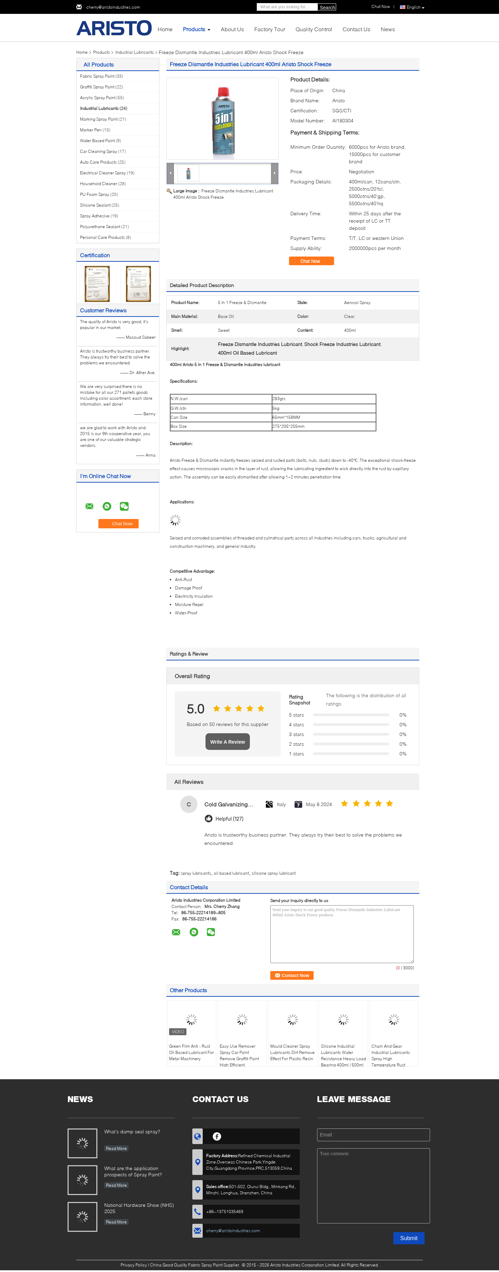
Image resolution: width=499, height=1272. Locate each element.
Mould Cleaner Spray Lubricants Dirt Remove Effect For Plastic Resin (292, 1052)
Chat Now (315, 261)
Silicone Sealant (95, 205)
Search (327, 7)
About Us (232, 29)
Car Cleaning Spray (98, 151)
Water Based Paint (97, 140)
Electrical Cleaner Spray (103, 172)
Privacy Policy (134, 1264)
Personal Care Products (102, 237)
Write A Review (227, 742)
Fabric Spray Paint (97, 76)
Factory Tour (269, 29)
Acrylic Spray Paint (97, 97)
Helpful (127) (230, 819)
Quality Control (314, 29)
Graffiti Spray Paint (97, 86)
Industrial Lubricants (134, 52)
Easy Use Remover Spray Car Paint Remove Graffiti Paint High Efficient (239, 1055)
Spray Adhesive (95, 215)
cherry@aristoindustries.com (113, 7)
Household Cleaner (98, 183)
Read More (116, 1148)
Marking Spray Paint (98, 119)
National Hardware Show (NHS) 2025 (139, 1208)
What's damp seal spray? (132, 1131)
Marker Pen (91, 129)
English (415, 7)
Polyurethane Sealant (100, 226)
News (388, 29)
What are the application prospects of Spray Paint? (133, 1171)
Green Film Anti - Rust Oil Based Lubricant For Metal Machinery (191, 1052)
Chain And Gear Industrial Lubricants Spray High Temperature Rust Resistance (390, 1059)
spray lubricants (196, 873)
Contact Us (356, 29)
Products (194, 29)
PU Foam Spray (94, 194)
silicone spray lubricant (274, 873)
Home (165, 29)
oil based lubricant (231, 873)
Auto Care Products (98, 162)
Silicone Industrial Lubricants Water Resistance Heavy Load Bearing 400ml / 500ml (343, 1055)
